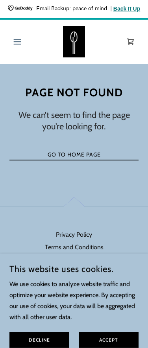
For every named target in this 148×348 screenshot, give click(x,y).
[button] (19, 42)
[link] (74, 41)
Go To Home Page (74, 154)
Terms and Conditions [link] (74, 247)
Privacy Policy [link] (74, 234)
